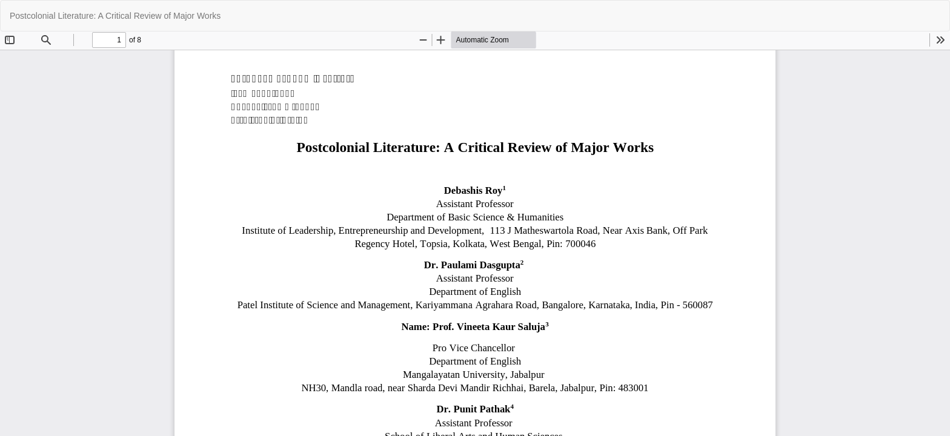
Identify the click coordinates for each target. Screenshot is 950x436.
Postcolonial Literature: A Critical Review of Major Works (115, 16)
